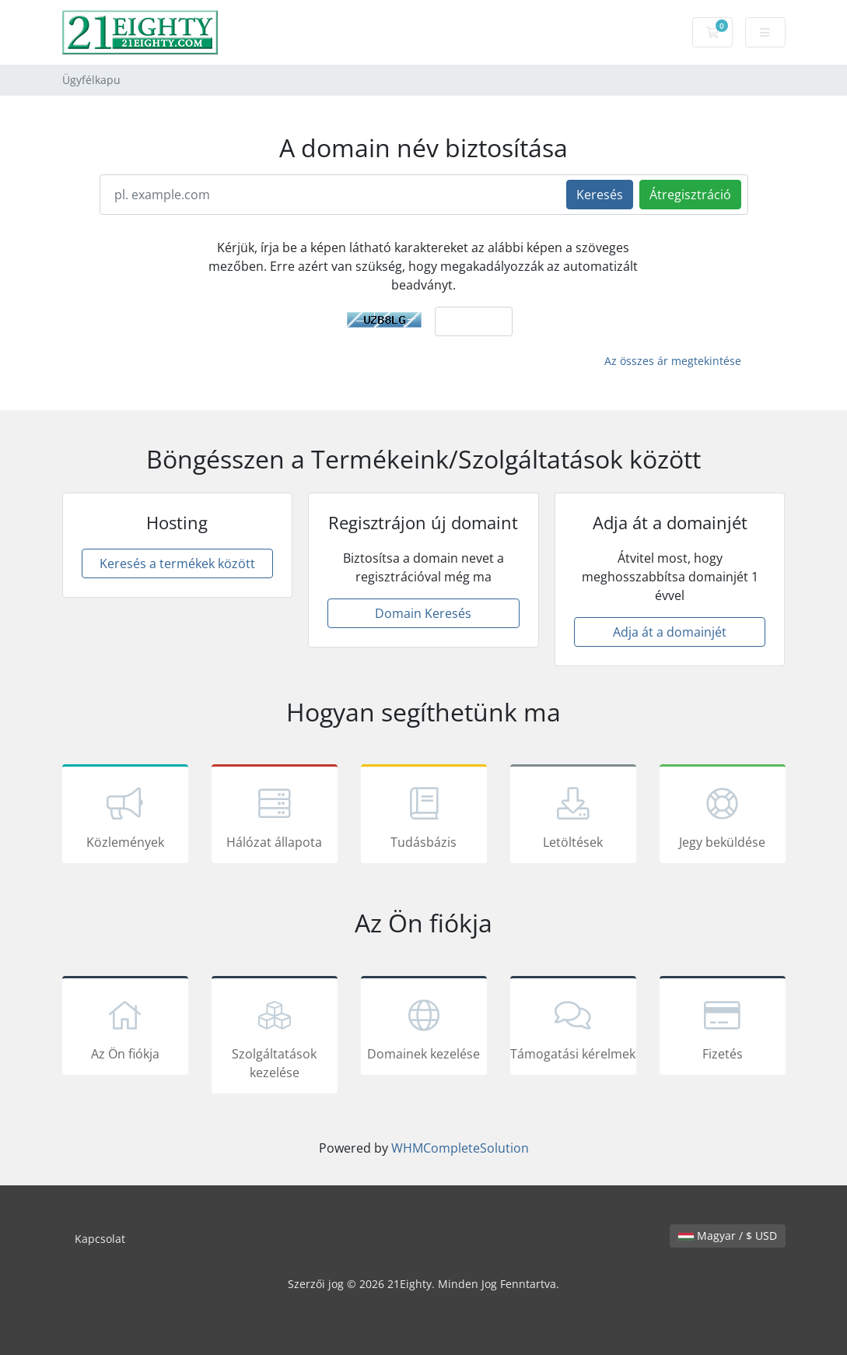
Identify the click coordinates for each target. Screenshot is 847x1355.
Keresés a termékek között (177, 563)
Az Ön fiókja (125, 1028)
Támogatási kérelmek (573, 1028)
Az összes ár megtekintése (672, 360)
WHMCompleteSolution (460, 1148)
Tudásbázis (424, 816)
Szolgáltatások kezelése (275, 1037)
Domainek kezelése (424, 1028)
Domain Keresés (423, 613)
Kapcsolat (100, 1238)
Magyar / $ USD (727, 1235)
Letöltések (573, 816)
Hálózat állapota (275, 816)
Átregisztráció (690, 194)
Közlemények (125, 816)
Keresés (599, 194)
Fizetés (723, 1028)
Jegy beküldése (723, 816)
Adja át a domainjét (669, 632)
